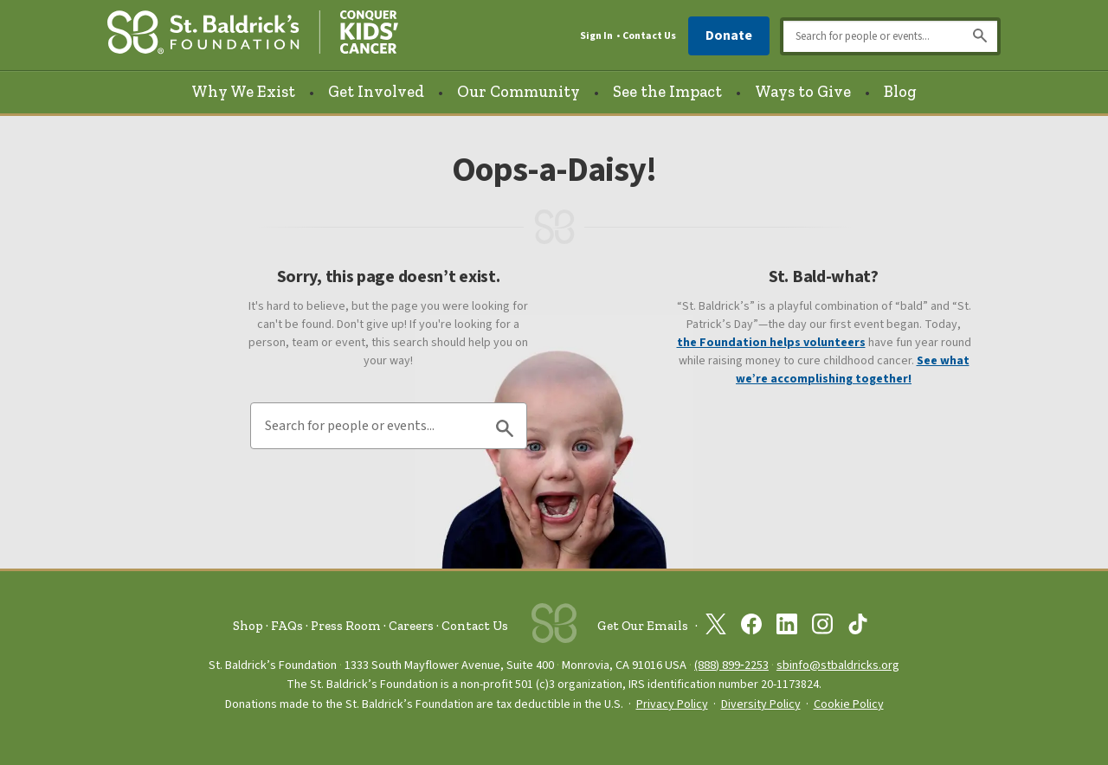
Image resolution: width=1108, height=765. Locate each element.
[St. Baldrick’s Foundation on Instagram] (822, 627)
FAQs (287, 625)
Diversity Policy (761, 704)
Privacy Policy (672, 704)
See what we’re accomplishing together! (853, 370)
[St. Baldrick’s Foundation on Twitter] (715, 627)
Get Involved (376, 91)
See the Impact (667, 91)
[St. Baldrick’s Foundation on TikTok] (857, 627)
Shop (248, 625)
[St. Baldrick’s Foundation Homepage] (252, 36)
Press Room (346, 625)
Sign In (596, 36)
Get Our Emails (642, 625)
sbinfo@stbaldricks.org (837, 665)
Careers (411, 625)
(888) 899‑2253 (731, 665)
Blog (900, 91)
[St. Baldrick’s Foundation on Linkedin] (786, 627)
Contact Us (649, 36)
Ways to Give (803, 91)
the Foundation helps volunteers (771, 342)
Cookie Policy (849, 704)
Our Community (518, 91)
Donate (728, 35)
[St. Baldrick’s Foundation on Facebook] (751, 627)
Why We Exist (243, 91)
